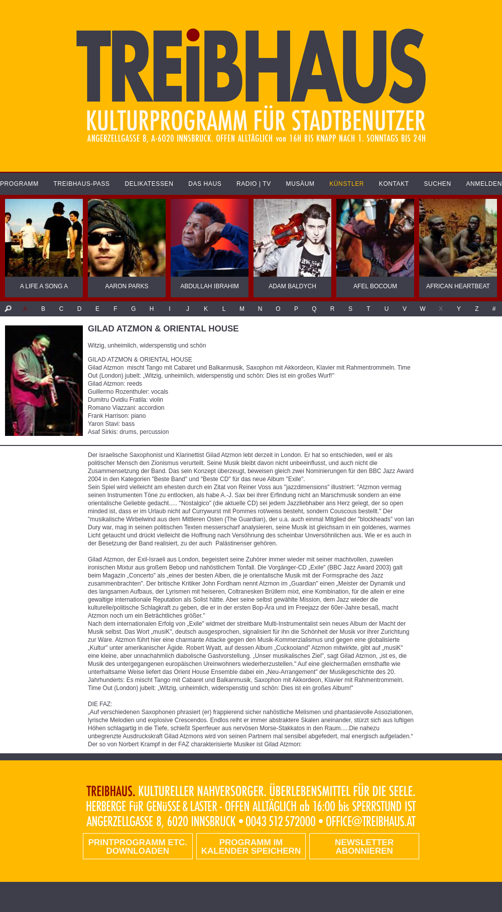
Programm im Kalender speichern (251, 847)
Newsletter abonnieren (364, 847)
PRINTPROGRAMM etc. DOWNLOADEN (137, 847)
